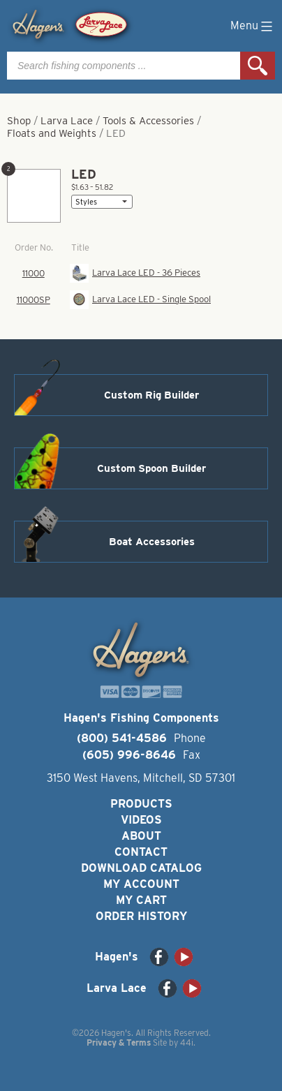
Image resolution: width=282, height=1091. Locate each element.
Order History (141, 916)
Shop (19, 120)
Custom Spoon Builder (151, 468)
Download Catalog (141, 868)
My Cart (141, 900)
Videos (141, 819)
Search (257, 66)
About (141, 836)
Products (141, 803)
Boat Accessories (152, 541)
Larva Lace (66, 120)
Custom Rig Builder (151, 395)
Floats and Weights (51, 133)
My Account (141, 884)
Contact (141, 852)
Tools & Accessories (148, 120)
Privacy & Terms (119, 1042)
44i (186, 1042)
